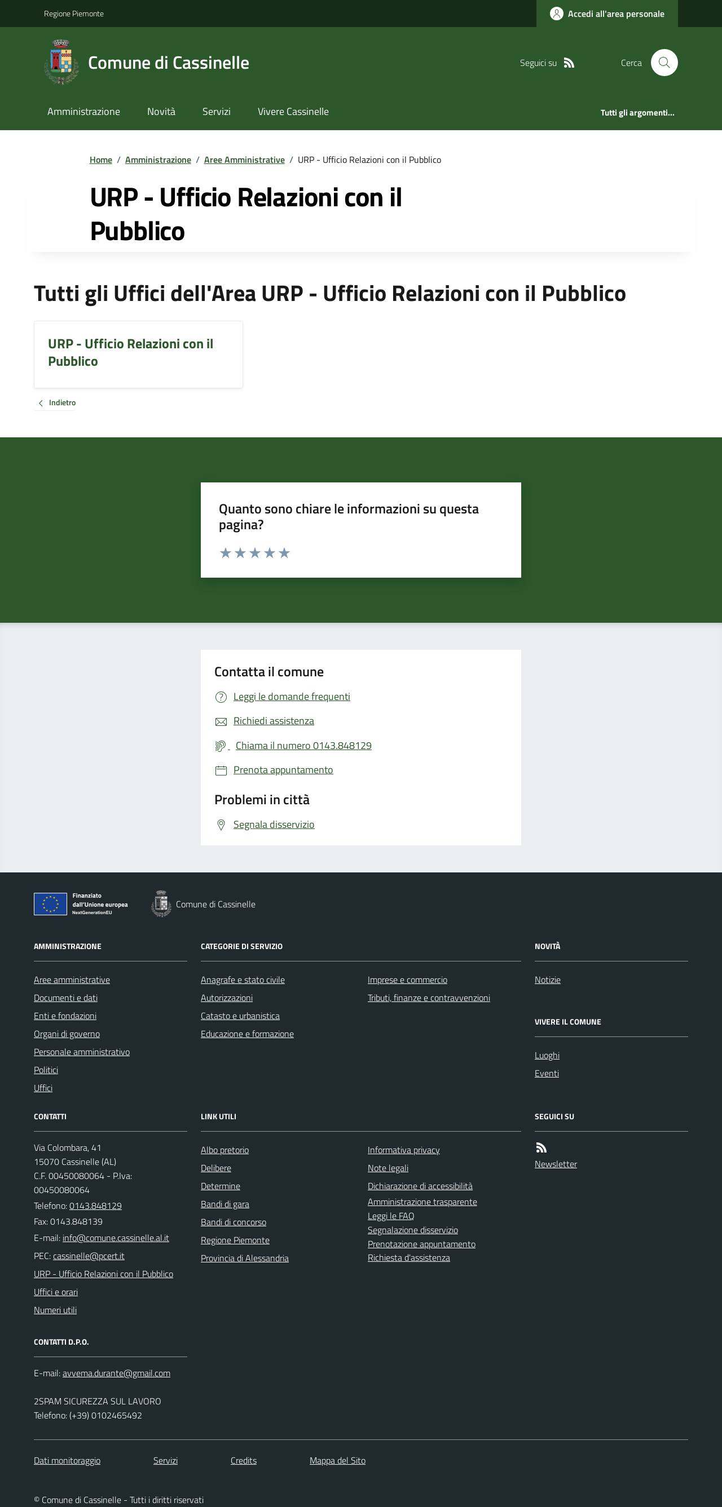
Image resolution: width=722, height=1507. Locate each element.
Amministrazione (83, 111)
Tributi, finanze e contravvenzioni (429, 997)
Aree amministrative (72, 979)
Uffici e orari (56, 1291)
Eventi (547, 1073)
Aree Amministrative (244, 159)
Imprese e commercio (407, 979)
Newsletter (556, 1164)
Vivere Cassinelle (293, 111)
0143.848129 (95, 1205)
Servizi (216, 111)
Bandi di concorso (233, 1222)
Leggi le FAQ (391, 1215)
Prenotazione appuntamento (422, 1244)
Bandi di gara (225, 1204)
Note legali (388, 1167)
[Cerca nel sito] (660, 62)
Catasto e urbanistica (240, 1015)
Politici (46, 1069)
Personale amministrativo (82, 1051)
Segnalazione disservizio (413, 1229)
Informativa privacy (404, 1149)
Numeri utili (55, 1310)
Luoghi (547, 1055)
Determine (220, 1186)
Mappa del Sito (338, 1460)
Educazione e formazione (247, 1033)
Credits (244, 1460)
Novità (161, 111)
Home (101, 159)
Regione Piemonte (74, 13)
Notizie (548, 979)
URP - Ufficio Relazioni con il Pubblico (103, 1273)
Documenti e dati (66, 997)
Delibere (216, 1167)
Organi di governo (67, 1033)
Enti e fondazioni (65, 1015)
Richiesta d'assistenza (409, 1257)
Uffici (43, 1087)
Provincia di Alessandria (245, 1258)
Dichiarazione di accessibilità (420, 1186)
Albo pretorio (225, 1149)
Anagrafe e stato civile (243, 979)
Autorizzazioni (227, 997)
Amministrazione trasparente (422, 1201)
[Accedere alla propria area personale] (607, 13)
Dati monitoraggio (67, 1460)
